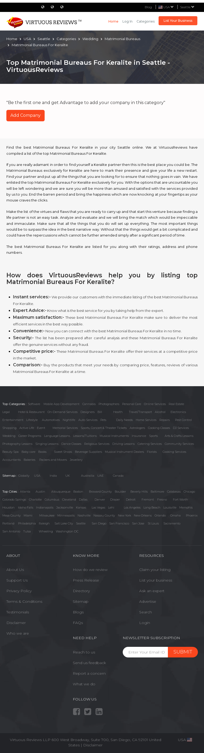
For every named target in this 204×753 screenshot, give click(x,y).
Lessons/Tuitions (85, 436)
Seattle (187, 7)
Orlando (160, 515)
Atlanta (25, 491)
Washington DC (67, 531)
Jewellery (76, 460)
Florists (152, 452)
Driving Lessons (123, 444)
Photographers (109, 404)
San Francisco (119, 523)
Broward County (100, 491)
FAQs (78, 622)
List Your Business (178, 21)
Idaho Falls (25, 507)
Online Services (155, 404)
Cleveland (69, 499)
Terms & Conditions (24, 601)
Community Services (179, 444)
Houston (8, 507)
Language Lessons (57, 436)
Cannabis (89, 404)
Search (145, 612)
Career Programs (29, 436)
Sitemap (80, 601)
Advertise (147, 601)
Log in (127, 21)
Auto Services (87, 420)
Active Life (26, 428)
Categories (146, 21)
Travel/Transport (140, 412)
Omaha (175, 515)
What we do (84, 684)
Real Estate (176, 404)
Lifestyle (32, 420)
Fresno (162, 499)
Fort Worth (180, 499)
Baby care (28, 452)
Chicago (189, 491)
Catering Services (150, 444)
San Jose (138, 523)
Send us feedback (89, 662)
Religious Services (96, 444)
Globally (23, 475)
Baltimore (157, 491)
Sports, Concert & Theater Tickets (104, 428)
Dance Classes (71, 444)
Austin (40, 491)
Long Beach (151, 507)
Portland (8, 523)
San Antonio (11, 531)
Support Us (17, 580)
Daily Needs (124, 420)
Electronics (178, 412)
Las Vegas (98, 507)
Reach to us (84, 652)
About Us (15, 569)
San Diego (99, 523)
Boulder (120, 491)
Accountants (11, 460)
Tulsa (27, 531)
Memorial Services (65, 428)
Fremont (148, 499)
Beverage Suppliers (88, 452)
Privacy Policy (19, 590)
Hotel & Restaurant (31, 412)
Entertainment (12, 420)
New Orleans (143, 515)
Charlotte (35, 499)
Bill (99, 412)
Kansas (81, 507)
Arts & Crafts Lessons (179, 436)
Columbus (52, 499)
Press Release (86, 580)
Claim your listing (155, 569)
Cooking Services (174, 452)
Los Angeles (132, 507)
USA (37, 475)
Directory (81, 590)
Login (144, 622)
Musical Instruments (114, 436)
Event (41, 428)
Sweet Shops (63, 452)
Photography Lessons (17, 444)
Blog (148, 7)
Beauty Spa (10, 452)
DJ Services (181, 428)
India (53, 475)
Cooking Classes (159, 428)
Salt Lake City (63, 523)
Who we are (17, 633)
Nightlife (69, 420)
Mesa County (11, 515)
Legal (6, 412)
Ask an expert (151, 590)
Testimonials (17, 612)
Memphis (186, 507)
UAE (100, 475)
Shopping (9, 428)
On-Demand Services (63, 412)
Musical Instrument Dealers (124, 452)
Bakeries (29, 460)
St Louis (153, 523)
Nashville (84, 515)
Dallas (83, 499)
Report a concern (89, 673)
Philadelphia (27, 523)
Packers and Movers (53, 460)
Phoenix (192, 515)
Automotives (51, 420)
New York (124, 515)
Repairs (164, 420)
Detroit (130, 499)
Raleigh (44, 523)
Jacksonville (64, 507)
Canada (118, 475)
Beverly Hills (139, 491)
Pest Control (183, 420)
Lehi (111, 507)
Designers (87, 412)
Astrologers (137, 428)
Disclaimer (16, 622)
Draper (115, 499)
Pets (103, 420)
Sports (153, 436)
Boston (78, 491)
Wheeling (46, 531)
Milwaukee (46, 515)
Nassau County (104, 515)
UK (67, 475)
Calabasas (174, 491)
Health (118, 412)
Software (34, 404)
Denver (100, 499)
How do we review (90, 569)
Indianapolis (44, 507)
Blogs (78, 612)
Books (42, 452)
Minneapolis (66, 515)
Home (113, 21)
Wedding (8, 436)
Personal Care (131, 404)
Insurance (139, 436)
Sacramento (171, 523)
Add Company (25, 115)
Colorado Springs (14, 499)
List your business (155, 580)
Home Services (146, 420)
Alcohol (160, 412)
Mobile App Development (61, 404)
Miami (28, 515)
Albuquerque (60, 491)
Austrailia (87, 475)
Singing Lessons (46, 444)
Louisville (169, 507)
